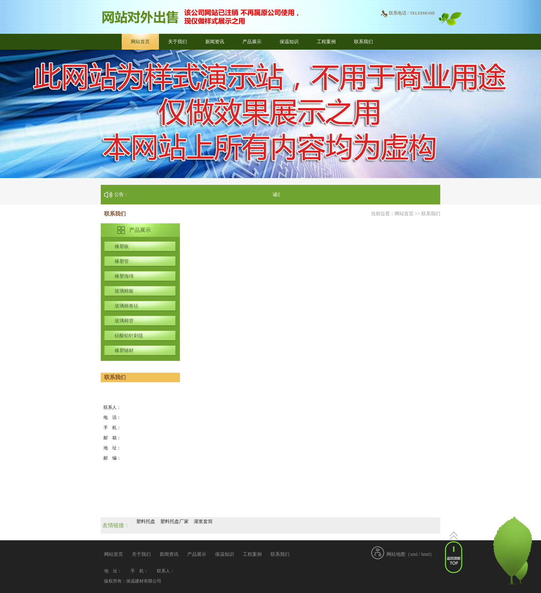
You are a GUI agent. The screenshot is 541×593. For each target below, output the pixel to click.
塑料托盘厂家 (174, 521)
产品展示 (251, 41)
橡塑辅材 (124, 350)
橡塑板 (122, 246)
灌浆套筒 (203, 521)
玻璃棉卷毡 (126, 305)
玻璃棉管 (124, 320)
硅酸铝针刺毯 (129, 335)
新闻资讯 (214, 41)
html (425, 554)
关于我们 (177, 41)
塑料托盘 (145, 521)
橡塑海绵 (124, 276)
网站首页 (140, 41)
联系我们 (363, 41)
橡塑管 (122, 261)
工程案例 (326, 41)
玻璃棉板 (124, 291)
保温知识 (289, 41)
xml (414, 554)
